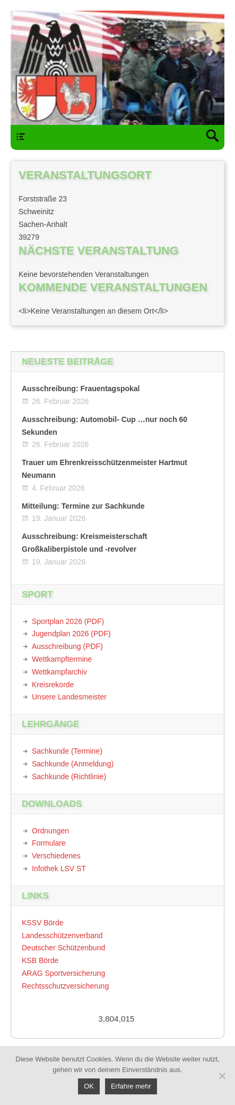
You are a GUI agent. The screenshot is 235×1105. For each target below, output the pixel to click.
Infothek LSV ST (59, 868)
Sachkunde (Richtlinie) (69, 776)
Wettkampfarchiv (59, 672)
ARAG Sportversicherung (63, 973)
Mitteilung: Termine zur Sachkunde (83, 506)
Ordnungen (50, 830)
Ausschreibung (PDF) (67, 646)
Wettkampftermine (62, 659)
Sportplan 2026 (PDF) (68, 621)
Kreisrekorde (53, 684)
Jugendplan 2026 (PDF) (71, 633)
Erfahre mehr (131, 1086)
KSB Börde (40, 960)
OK (89, 1086)
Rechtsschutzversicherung (65, 986)
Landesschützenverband (62, 935)
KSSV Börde (43, 922)
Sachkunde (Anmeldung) (73, 764)
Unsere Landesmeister (69, 697)
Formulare (49, 843)
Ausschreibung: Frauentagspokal (81, 388)
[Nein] (221, 1075)
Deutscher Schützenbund (63, 947)
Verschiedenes (56, 855)
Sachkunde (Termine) (67, 751)
